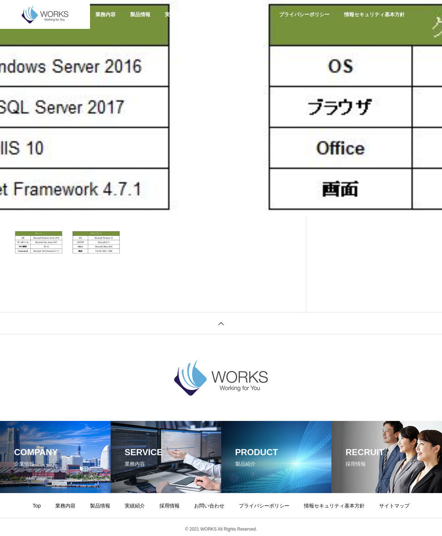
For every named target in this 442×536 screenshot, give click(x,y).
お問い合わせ (249, 14)
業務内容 (105, 14)
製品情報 (140, 14)
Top (37, 506)
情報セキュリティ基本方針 (374, 14)
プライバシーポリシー (304, 14)
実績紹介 (175, 14)
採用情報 (209, 14)
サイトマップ (394, 506)
